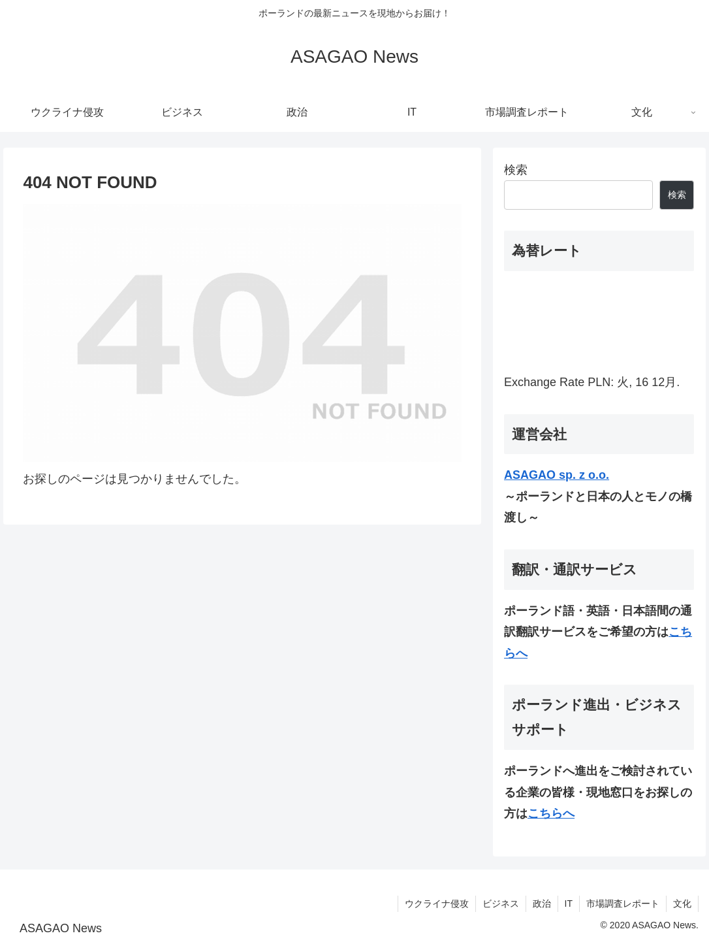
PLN (599, 382)
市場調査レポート (622, 903)
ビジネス (500, 903)
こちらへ (551, 813)
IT (569, 903)
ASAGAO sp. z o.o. (556, 474)
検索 (516, 169)
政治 (542, 903)
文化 (682, 903)
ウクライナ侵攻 (437, 903)
